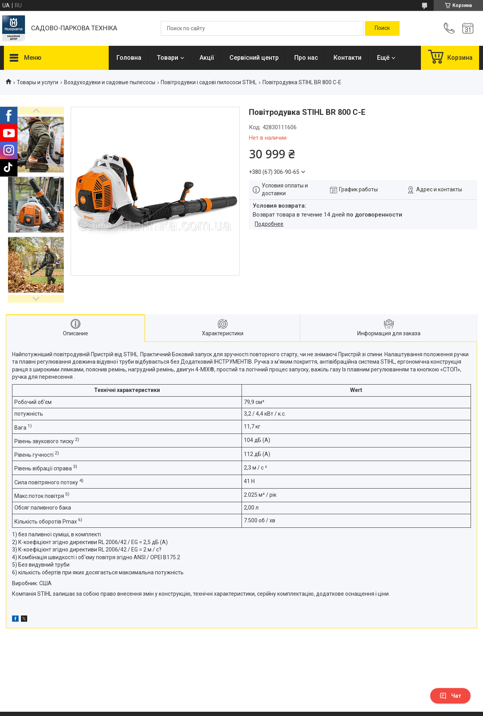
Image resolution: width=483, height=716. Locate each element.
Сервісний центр (254, 57)
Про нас (306, 57)
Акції (207, 57)
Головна (128, 57)
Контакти (347, 57)
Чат (450, 695)
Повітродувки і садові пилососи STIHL (209, 82)
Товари (167, 57)
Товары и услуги (37, 82)
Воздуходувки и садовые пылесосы (109, 82)
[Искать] (382, 28)
